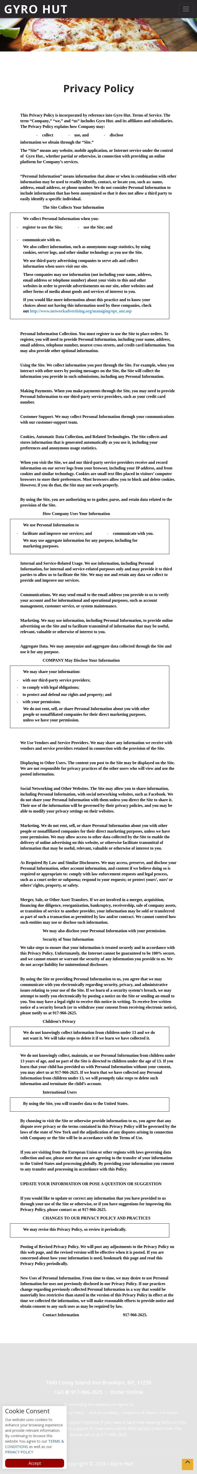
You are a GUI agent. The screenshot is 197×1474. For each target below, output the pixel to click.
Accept (34, 1463)
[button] (187, 1464)
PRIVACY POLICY (19, 1452)
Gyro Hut (36, 9)
